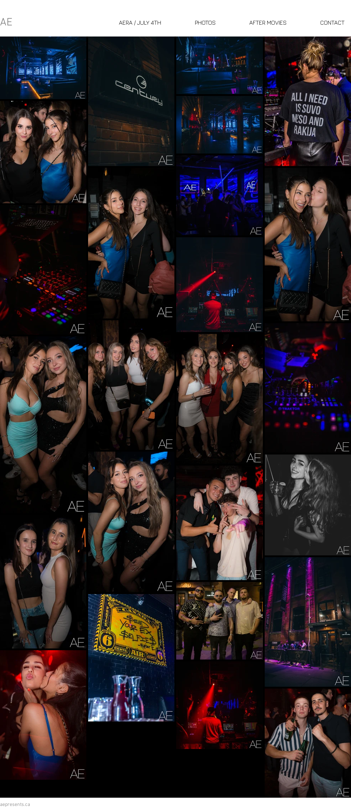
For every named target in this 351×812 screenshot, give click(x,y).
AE (6, 22)
